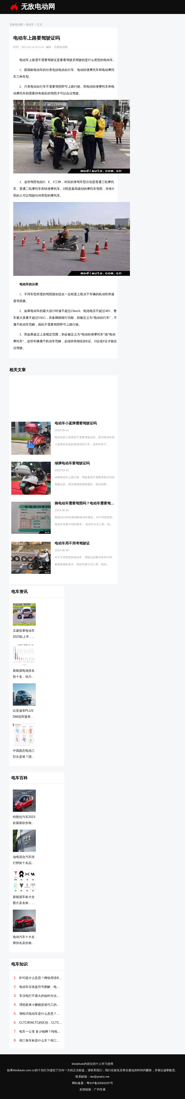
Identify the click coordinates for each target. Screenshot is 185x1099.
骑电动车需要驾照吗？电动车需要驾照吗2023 (90, 503)
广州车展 (100, 1089)
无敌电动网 (38, 7)
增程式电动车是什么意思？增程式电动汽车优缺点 (40, 1013)
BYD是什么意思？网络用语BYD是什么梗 (40, 978)
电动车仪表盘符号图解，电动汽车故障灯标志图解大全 (40, 986)
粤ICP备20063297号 (100, 1083)
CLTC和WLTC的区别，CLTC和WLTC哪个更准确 (40, 1022)
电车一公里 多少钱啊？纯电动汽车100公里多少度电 (40, 1031)
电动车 (30, 24)
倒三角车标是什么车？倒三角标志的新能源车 (40, 1040)
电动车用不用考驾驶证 (72, 543)
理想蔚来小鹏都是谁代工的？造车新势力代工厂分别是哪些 (40, 1004)
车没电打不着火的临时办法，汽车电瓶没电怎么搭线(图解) (40, 995)
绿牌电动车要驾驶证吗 (72, 463)
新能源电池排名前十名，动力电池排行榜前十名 (24, 676)
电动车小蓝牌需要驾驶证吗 (76, 423)
